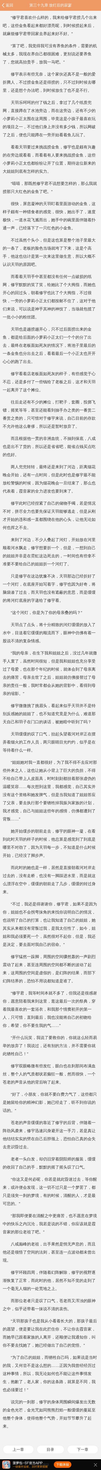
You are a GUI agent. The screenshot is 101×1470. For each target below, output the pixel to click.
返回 (9, 5)
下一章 (82, 1449)
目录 (50, 1449)
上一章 (18, 1449)
